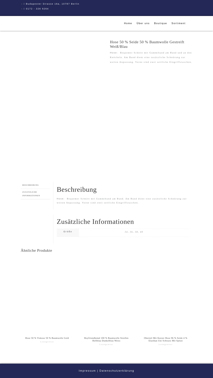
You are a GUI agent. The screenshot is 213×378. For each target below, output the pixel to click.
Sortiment (179, 23)
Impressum (87, 370)
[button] (179, 23)
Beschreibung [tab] (30, 185)
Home (128, 23)
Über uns (143, 23)
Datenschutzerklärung (116, 370)
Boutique (160, 23)
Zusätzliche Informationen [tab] (31, 194)
